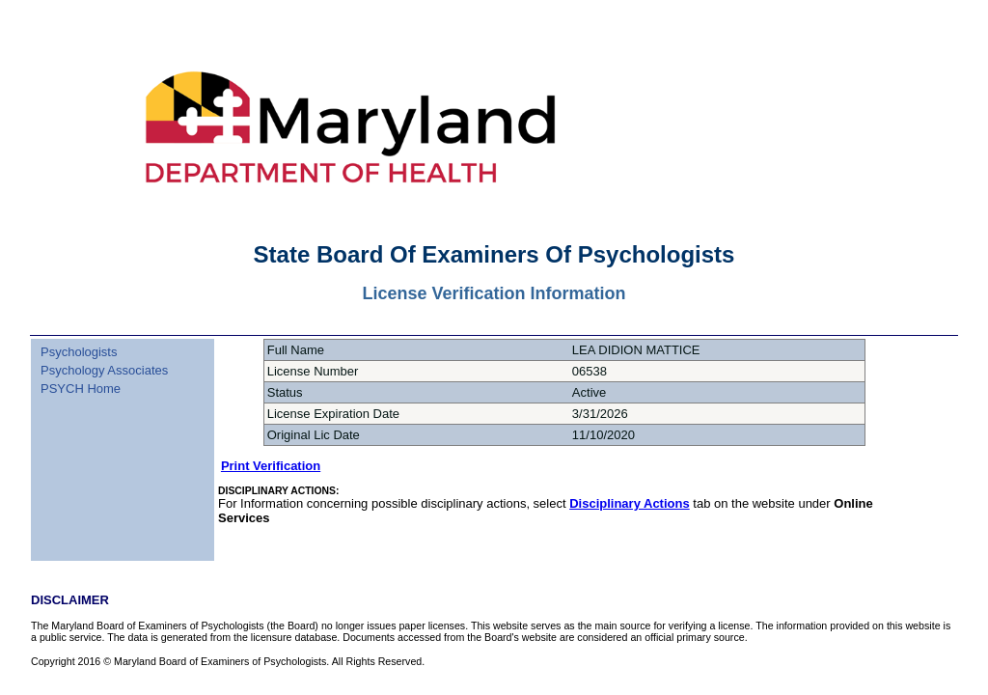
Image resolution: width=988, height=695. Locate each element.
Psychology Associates (104, 370)
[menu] (102, 368)
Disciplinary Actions (629, 503)
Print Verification (270, 466)
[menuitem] (102, 341)
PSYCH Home (81, 388)
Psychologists (79, 352)
